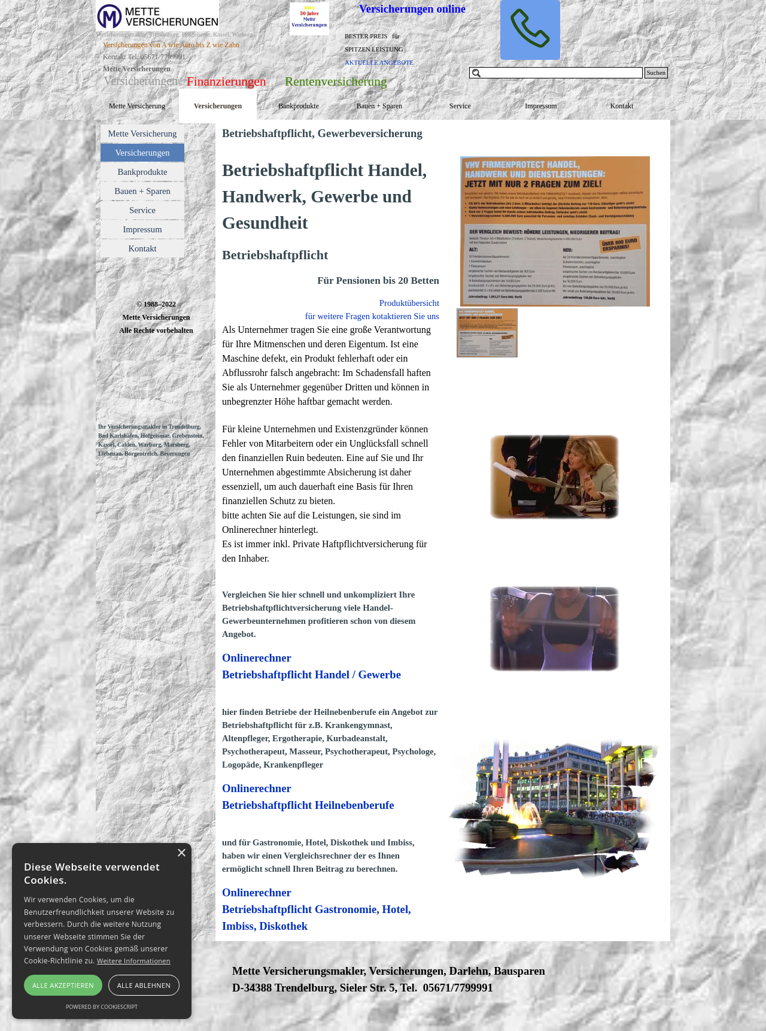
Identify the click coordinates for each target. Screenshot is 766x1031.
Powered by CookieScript (102, 1007)
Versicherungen (218, 106)
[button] (530, 30)
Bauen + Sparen (380, 106)
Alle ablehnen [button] (144, 985)
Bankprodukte (298, 106)
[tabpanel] (389, 48)
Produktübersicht (409, 303)
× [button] (181, 853)
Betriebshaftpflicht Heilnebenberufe (308, 805)
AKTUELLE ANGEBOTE (379, 62)
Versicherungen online (412, 8)
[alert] (102, 931)
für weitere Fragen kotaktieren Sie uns (372, 316)
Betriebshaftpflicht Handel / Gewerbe (311, 674)
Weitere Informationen (134, 960)
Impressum (541, 106)
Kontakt (622, 106)
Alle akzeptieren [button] (63, 985)
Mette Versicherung (137, 106)
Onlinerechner (256, 657)
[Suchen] (556, 72)
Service (460, 106)
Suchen (656, 72)
